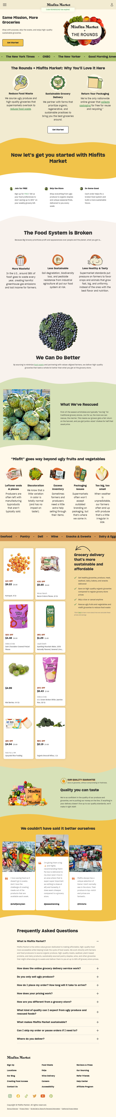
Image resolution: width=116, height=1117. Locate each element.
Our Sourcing (83, 1070)
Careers (45, 1081)
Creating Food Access (17, 1081)
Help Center (82, 1081)
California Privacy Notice (70, 1108)
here (79, 612)
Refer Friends (83, 1076)
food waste (39, 365)
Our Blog (11, 1076)
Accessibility (48, 1087)
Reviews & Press (85, 1065)
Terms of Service (12, 1108)
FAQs (44, 1070)
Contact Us (12, 1087)
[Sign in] (112, 4)
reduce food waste (20, 109)
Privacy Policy (24, 1108)
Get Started (12, 43)
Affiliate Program (85, 1087)
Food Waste (47, 1065)
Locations (11, 1070)
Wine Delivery (48, 1076)
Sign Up (10, 1065)
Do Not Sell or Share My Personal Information (45, 1108)
